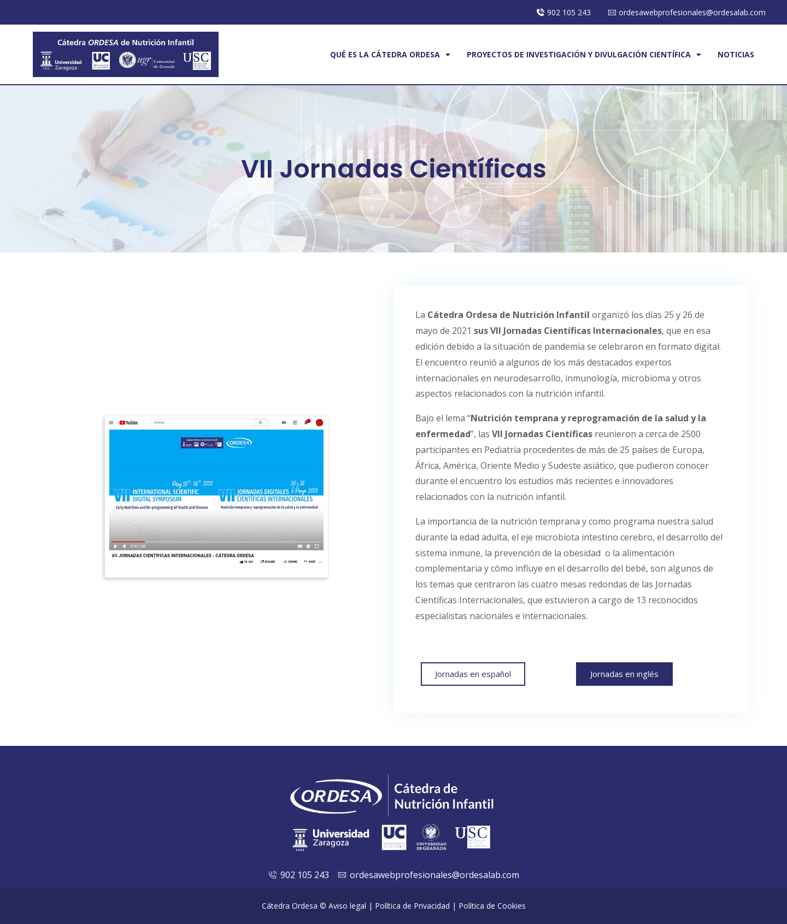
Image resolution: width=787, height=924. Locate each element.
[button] (473, 674)
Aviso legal (347, 906)
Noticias (736, 54)
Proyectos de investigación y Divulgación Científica (584, 54)
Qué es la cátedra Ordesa (390, 54)
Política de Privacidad (412, 906)
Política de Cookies (492, 906)
